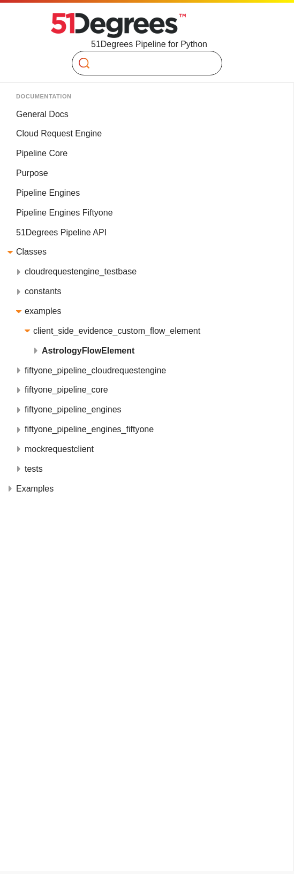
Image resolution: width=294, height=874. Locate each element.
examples (43, 311)
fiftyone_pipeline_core (66, 389)
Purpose (32, 173)
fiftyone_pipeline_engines (73, 409)
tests (34, 468)
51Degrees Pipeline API (61, 232)
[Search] (142, 63)
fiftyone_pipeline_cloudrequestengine (95, 370)
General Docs (42, 114)
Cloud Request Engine (59, 133)
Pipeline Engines (48, 192)
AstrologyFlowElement (88, 350)
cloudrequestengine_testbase (81, 271)
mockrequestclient (59, 449)
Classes (31, 251)
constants (43, 291)
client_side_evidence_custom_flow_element (116, 330)
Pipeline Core (41, 153)
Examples (35, 488)
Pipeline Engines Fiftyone (64, 212)
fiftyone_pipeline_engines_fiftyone (89, 429)
